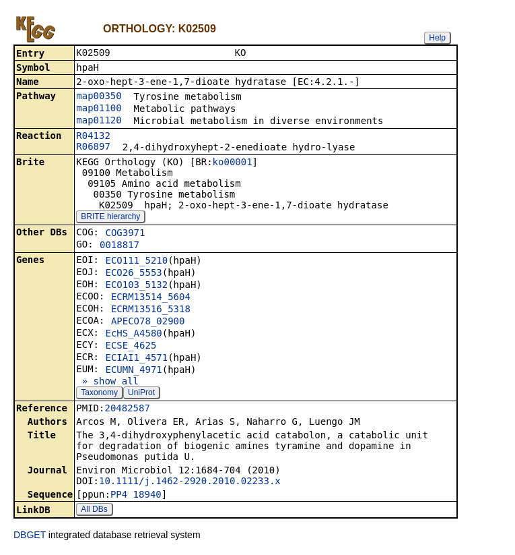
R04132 (93, 137)
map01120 (98, 121)
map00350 (98, 97)
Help (437, 37)
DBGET (29, 536)
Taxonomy (99, 394)
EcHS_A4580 (133, 334)
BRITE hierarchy (110, 218)
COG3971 (125, 234)
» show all (107, 382)
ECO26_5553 (133, 273)
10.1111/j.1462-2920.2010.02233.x (190, 482)
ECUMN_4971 (133, 371)
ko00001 (232, 163)
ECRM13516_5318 (151, 310)
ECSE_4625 (130, 346)
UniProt (141, 394)
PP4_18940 (136, 495)
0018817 (119, 246)
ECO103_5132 (136, 286)
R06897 (93, 147)
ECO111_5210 (136, 261)
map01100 (98, 109)
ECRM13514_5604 (151, 298)
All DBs (94, 510)
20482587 (126, 409)
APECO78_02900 (148, 322)
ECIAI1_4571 (136, 358)
